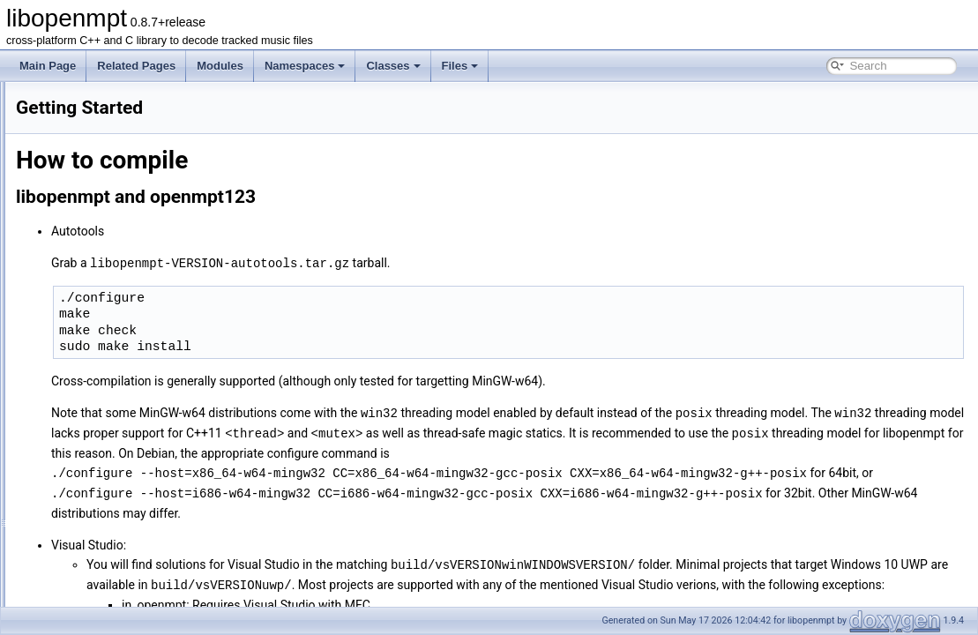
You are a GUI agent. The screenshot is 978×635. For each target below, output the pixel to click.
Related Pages (136, 65)
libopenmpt (42, 96)
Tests (42, 271)
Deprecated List (67, 406)
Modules (220, 65)
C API (43, 348)
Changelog (55, 290)
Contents (51, 115)
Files (460, 65)
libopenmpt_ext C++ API (87, 368)
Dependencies (64, 154)
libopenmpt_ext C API (80, 387)
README (52, 135)
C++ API (50, 329)
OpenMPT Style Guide (83, 251)
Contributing (58, 212)
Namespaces (305, 65)
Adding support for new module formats (122, 309)
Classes (393, 65)
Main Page (47, 65)
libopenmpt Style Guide (84, 232)
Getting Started (65, 174)
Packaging (54, 193)
